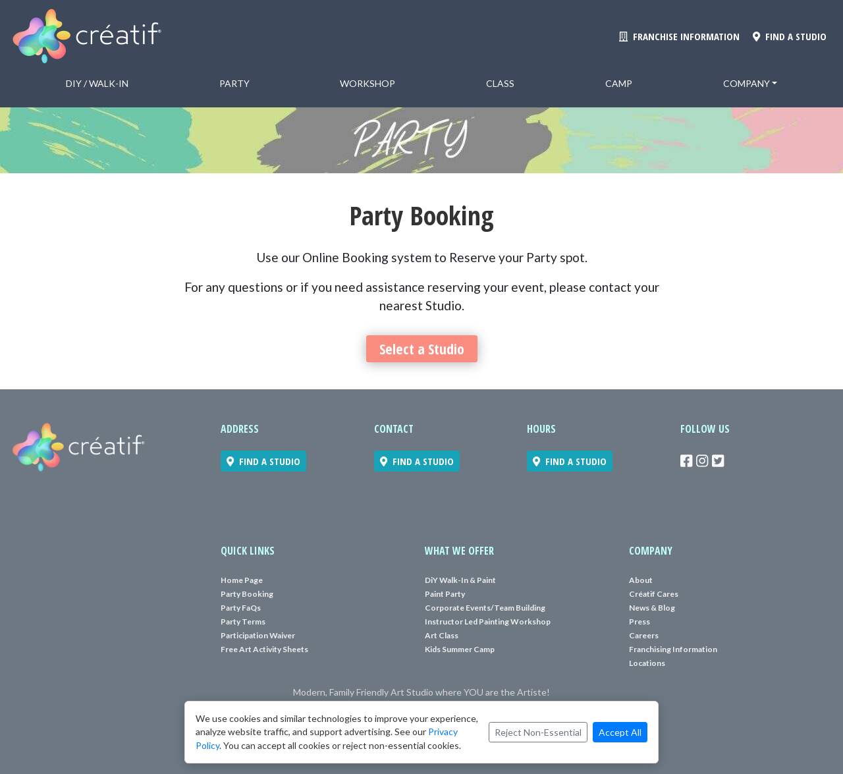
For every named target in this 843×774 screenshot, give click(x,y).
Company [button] (746, 83)
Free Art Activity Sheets (264, 649)
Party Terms (243, 621)
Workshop (367, 83)
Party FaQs (241, 608)
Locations (647, 663)
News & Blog (652, 608)
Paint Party (445, 594)
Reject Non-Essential (538, 732)
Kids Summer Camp (460, 649)
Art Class (441, 635)
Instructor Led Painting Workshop (488, 621)
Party (234, 83)
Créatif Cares (653, 594)
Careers (644, 635)
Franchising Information (673, 649)
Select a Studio (421, 348)
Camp (618, 83)
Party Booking (247, 594)
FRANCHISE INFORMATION (679, 36)
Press (639, 621)
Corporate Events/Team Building (485, 608)
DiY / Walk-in (97, 83)
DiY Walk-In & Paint (460, 580)
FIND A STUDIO (790, 36)
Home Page (242, 580)
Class (500, 83)
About (641, 580)
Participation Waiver (258, 635)
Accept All (620, 732)
